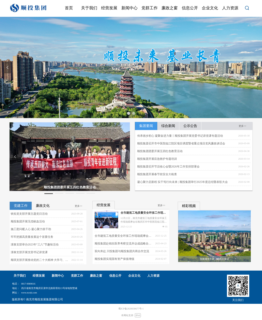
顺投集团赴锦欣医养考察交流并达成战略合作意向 (124, 243)
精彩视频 (189, 206)
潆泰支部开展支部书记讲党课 (29, 252)
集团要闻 (146, 126)
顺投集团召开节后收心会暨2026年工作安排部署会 (168, 166)
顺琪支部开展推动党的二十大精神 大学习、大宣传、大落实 (40, 259)
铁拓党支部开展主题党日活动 (29, 213)
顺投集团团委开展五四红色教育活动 (160, 151)
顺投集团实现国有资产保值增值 (114, 258)
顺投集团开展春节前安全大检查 (157, 174)
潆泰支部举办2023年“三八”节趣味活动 (35, 244)
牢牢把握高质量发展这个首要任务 (32, 236)
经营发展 (103, 205)
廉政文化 (43, 206)
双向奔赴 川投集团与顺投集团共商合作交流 (122, 251)
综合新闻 (168, 126)
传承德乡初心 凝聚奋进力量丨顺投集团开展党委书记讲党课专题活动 (180, 135)
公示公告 (190, 126)
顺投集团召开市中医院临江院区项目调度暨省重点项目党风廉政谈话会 (181, 143)
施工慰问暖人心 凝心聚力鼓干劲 (31, 229)
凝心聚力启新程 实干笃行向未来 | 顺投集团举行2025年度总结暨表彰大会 (182, 181)
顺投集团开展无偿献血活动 (28, 221)
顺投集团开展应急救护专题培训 (157, 158)
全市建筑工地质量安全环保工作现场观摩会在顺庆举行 (143, 213)
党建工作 (21, 206)
